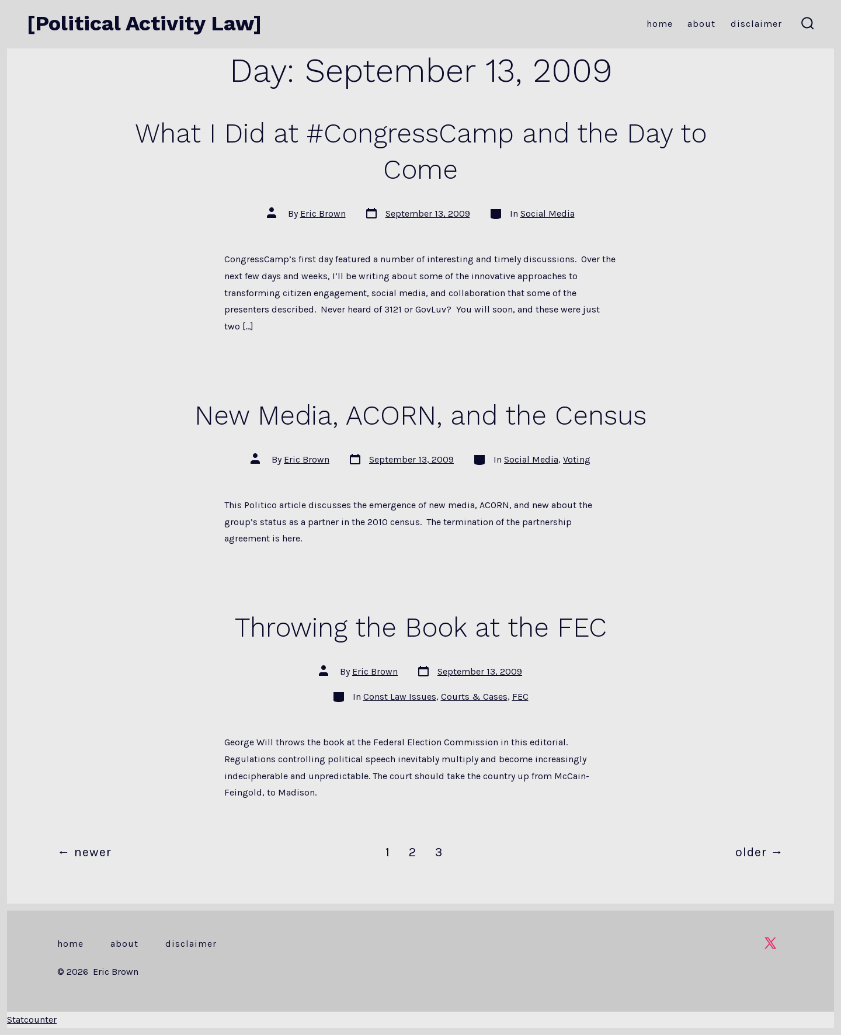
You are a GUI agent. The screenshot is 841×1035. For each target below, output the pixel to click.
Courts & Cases (474, 696)
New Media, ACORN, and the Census (420, 415)
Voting (576, 459)
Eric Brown (323, 213)
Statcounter (32, 1019)
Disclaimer (756, 23)
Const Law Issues (399, 696)
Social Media (547, 213)
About (701, 23)
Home (660, 23)
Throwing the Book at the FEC (421, 627)
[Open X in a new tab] (770, 943)
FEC (520, 696)
